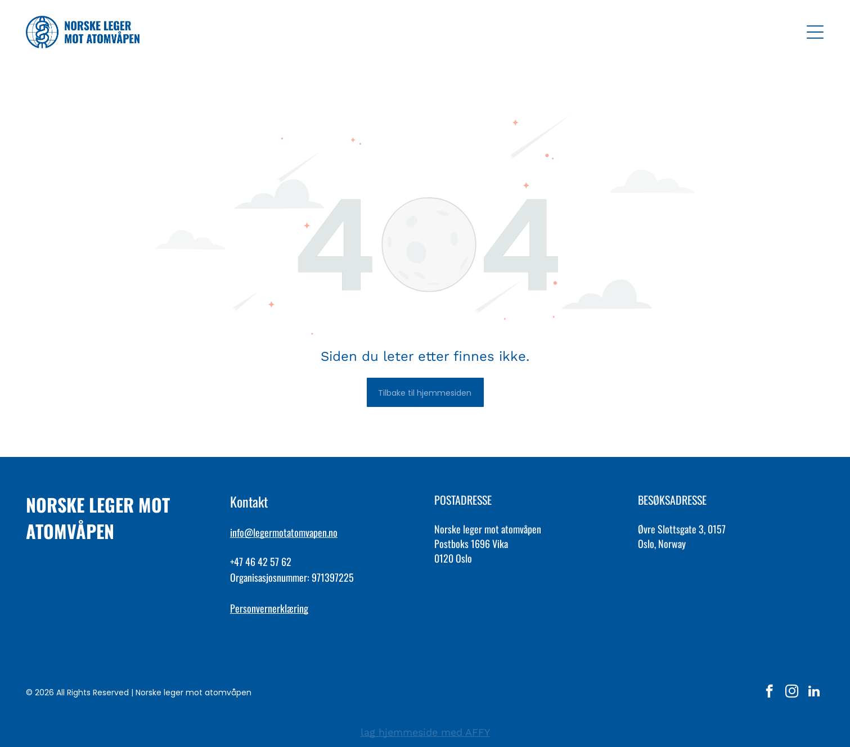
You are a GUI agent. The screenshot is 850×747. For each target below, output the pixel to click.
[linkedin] (814, 692)
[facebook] (769, 692)
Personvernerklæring (269, 608)
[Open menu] (815, 32)
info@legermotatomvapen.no (284, 532)
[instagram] (792, 692)
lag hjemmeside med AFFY (425, 732)
